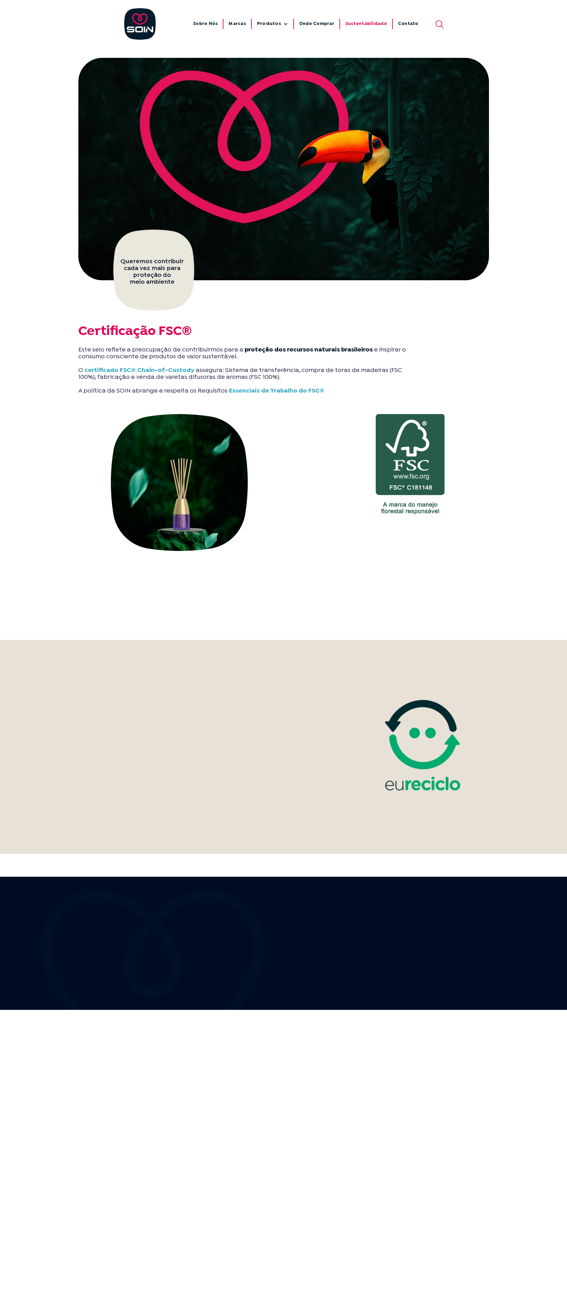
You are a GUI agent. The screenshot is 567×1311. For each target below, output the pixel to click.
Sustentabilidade (366, 24)
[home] (140, 24)
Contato (408, 24)
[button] (273, 24)
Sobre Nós (205, 24)
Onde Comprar (316, 24)
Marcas (237, 24)
